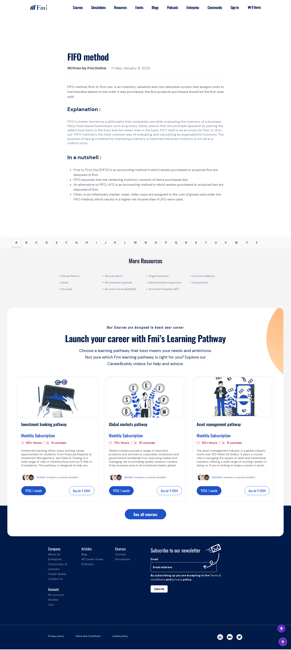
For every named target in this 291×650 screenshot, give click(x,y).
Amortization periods (119, 282)
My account (56, 595)
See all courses (145, 515)
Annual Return (70, 276)
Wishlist (53, 600)
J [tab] (105, 242)
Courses (75, 9)
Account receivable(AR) (120, 289)
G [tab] (76, 242)
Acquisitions (200, 282)
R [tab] (186, 242)
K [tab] (115, 242)
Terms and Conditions (88, 636)
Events (138, 9)
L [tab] (125, 242)
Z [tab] (256, 242)
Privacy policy (56, 636)
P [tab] (166, 242)
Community (215, 9)
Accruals (66, 289)
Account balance (203, 276)
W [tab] (236, 242)
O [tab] (156, 242)
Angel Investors (159, 276)
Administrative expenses (165, 282)
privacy (177, 580)
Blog (84, 555)
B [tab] (26, 242)
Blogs (154, 9)
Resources (118, 9)
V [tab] (226, 242)
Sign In (234, 9)
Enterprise (192, 9)
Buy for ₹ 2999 (81, 490)
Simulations (96, 9)
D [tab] (47, 242)
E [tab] (57, 242)
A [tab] (16, 242)
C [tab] (36, 242)
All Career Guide (92, 560)
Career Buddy (57, 574)
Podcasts (171, 9)
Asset (64, 282)
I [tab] (96, 242)
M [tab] (135, 242)
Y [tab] (247, 242)
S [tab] (196, 242)
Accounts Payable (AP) (164, 289)
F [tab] (66, 242)
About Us (54, 555)
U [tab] (216, 242)
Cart (51, 605)
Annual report (114, 276)
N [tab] (146, 242)
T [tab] (206, 242)
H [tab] (87, 242)
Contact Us (55, 579)
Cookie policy (120, 636)
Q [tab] (176, 242)
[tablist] (145, 243)
